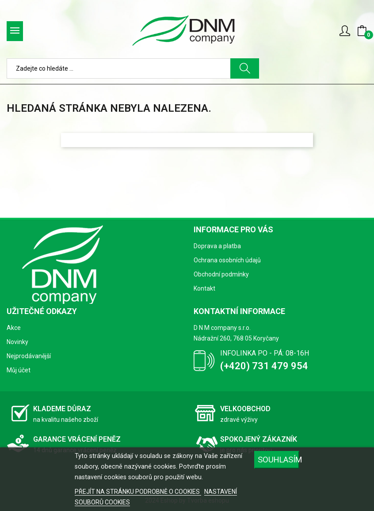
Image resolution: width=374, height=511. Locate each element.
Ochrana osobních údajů (227, 260)
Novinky (17, 341)
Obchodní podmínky (221, 274)
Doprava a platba (217, 246)
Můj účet (19, 370)
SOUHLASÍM (278, 459)
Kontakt (204, 288)
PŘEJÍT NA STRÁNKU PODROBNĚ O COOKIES (138, 491)
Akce (14, 327)
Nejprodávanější (29, 356)
